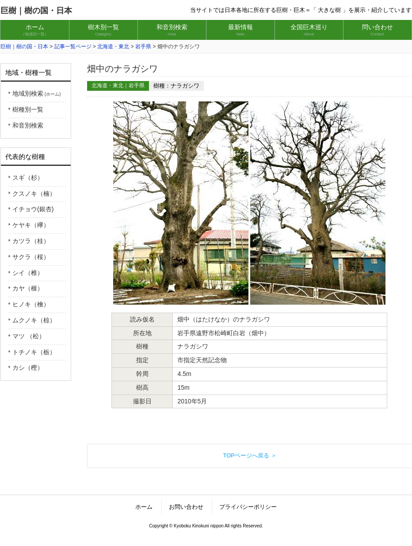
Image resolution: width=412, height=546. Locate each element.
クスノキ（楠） (34, 193)
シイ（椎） (27, 272)
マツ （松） (28, 336)
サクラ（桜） (31, 256)
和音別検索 (27, 125)
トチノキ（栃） (34, 352)
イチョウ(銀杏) (32, 209)
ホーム (144, 506)
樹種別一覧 (27, 109)
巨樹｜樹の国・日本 (36, 10)
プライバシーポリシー (248, 506)
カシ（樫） (27, 367)
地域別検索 (36, 93)
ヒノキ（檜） (31, 304)
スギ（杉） (27, 177)
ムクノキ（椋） (34, 320)
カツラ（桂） (31, 240)
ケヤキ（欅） (31, 224)
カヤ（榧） (27, 288)
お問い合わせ (186, 506)
